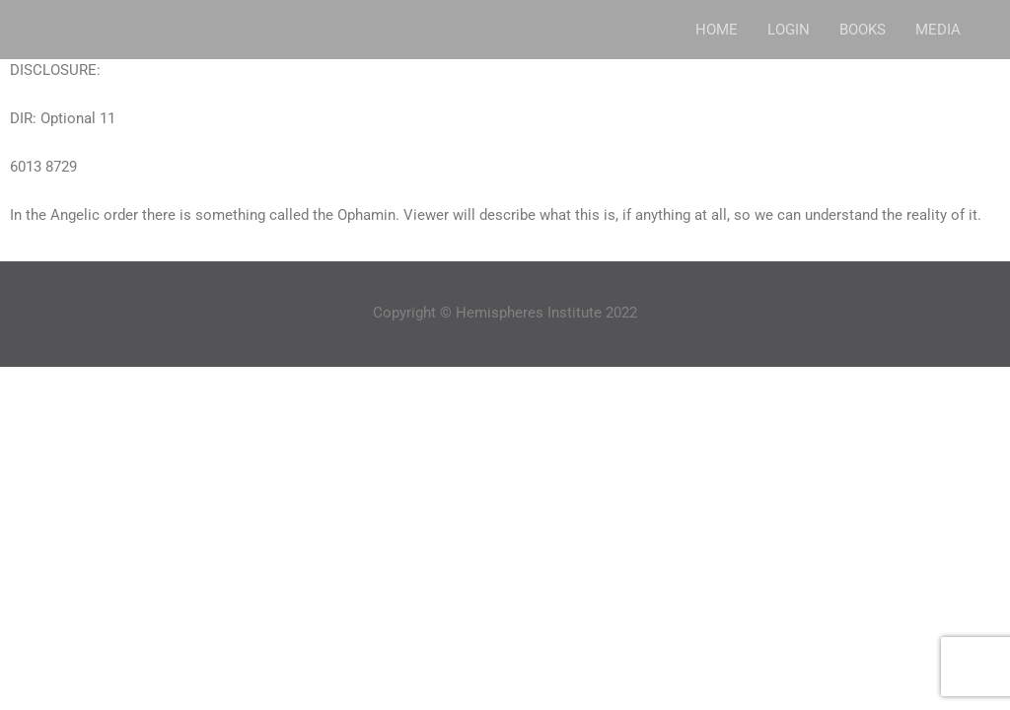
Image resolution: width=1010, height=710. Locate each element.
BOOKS (862, 29)
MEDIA (938, 29)
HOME (716, 29)
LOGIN (788, 29)
